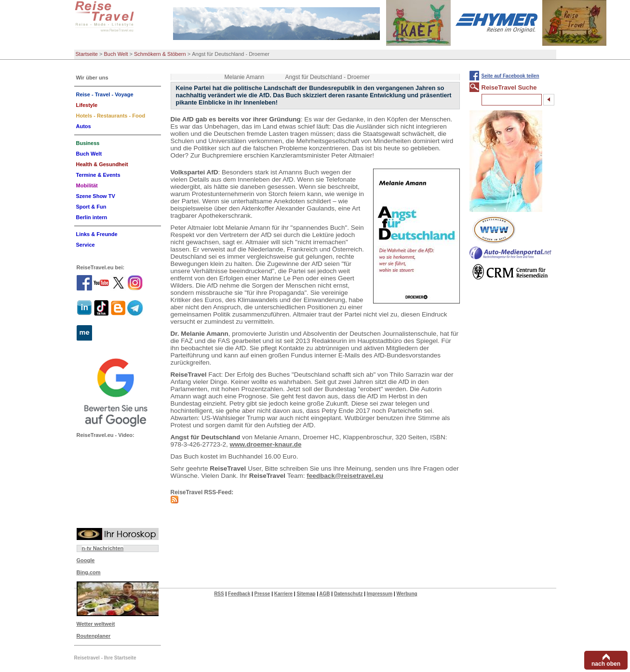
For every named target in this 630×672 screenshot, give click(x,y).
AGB (324, 593)
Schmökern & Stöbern (160, 54)
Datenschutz (348, 593)
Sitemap (305, 593)
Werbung (406, 593)
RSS (219, 593)
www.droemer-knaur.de (266, 444)
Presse (262, 593)
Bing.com (89, 572)
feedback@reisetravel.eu (345, 475)
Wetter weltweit (96, 624)
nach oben (605, 663)
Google (86, 560)
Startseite (87, 54)
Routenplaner (94, 636)
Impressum (379, 593)
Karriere (283, 593)
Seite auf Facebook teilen (510, 76)
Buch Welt (116, 54)
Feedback (239, 593)
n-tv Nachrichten (103, 548)
